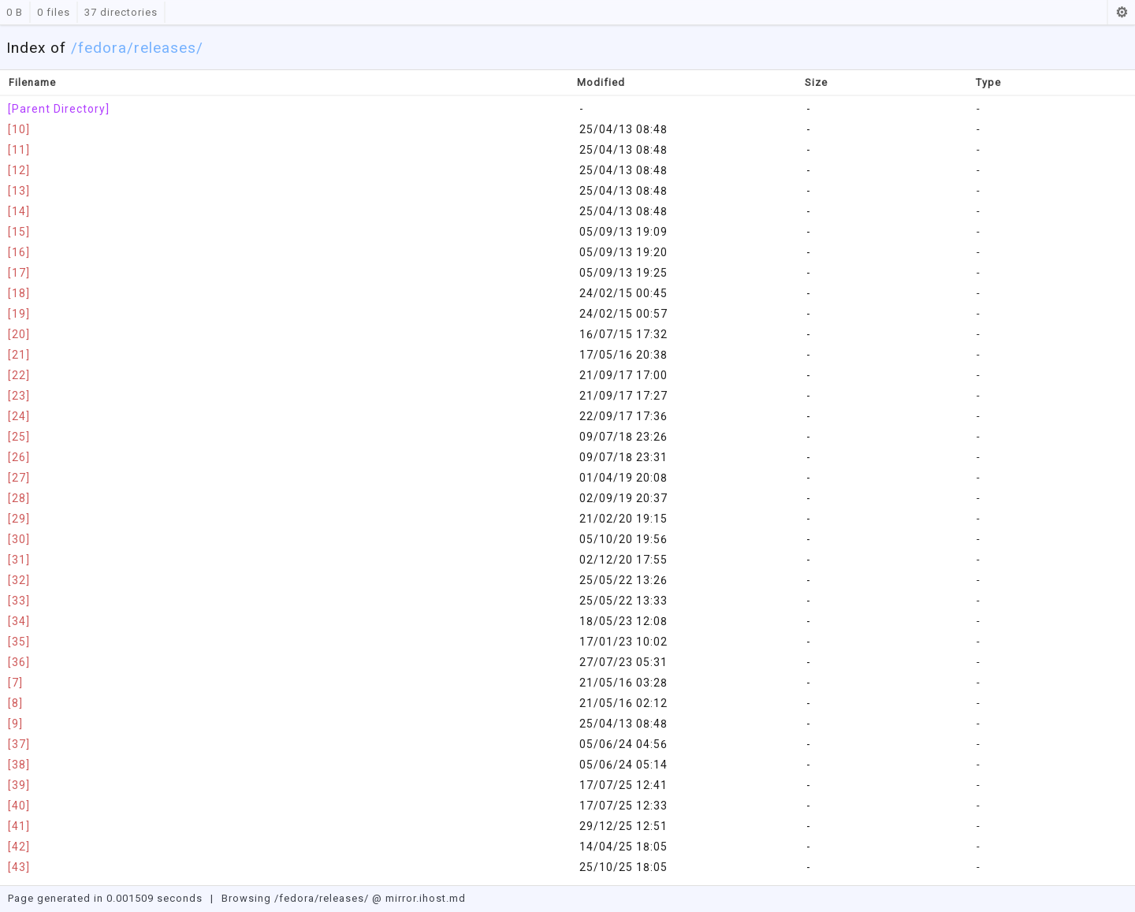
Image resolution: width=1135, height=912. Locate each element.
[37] (19, 744)
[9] (15, 723)
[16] (19, 252)
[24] (19, 416)
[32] (19, 580)
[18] (19, 293)
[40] (19, 805)
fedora (102, 48)
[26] (19, 457)
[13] (19, 190)
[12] (19, 170)
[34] (19, 621)
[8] (15, 703)
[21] (19, 354)
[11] (19, 149)
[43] (19, 867)
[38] (19, 764)
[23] (19, 395)
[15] (19, 231)
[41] (19, 826)
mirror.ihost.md (425, 898)
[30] (19, 539)
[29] (19, 518)
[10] (19, 129)
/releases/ (165, 48)
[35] (19, 641)
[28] (19, 498)
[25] (19, 436)
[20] (19, 334)
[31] (19, 559)
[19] (19, 313)
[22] (19, 375)
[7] (15, 682)
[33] (19, 600)
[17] (19, 272)
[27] (19, 477)
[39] (19, 785)
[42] (19, 846)
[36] (19, 662)
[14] (19, 211)
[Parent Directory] (59, 108)
